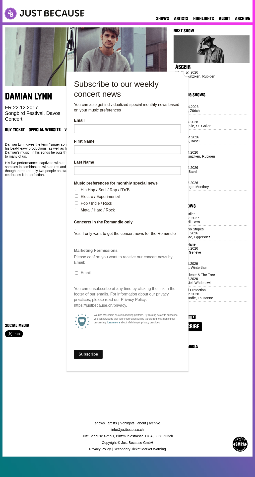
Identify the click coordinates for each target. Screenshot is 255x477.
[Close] (187, 73)
